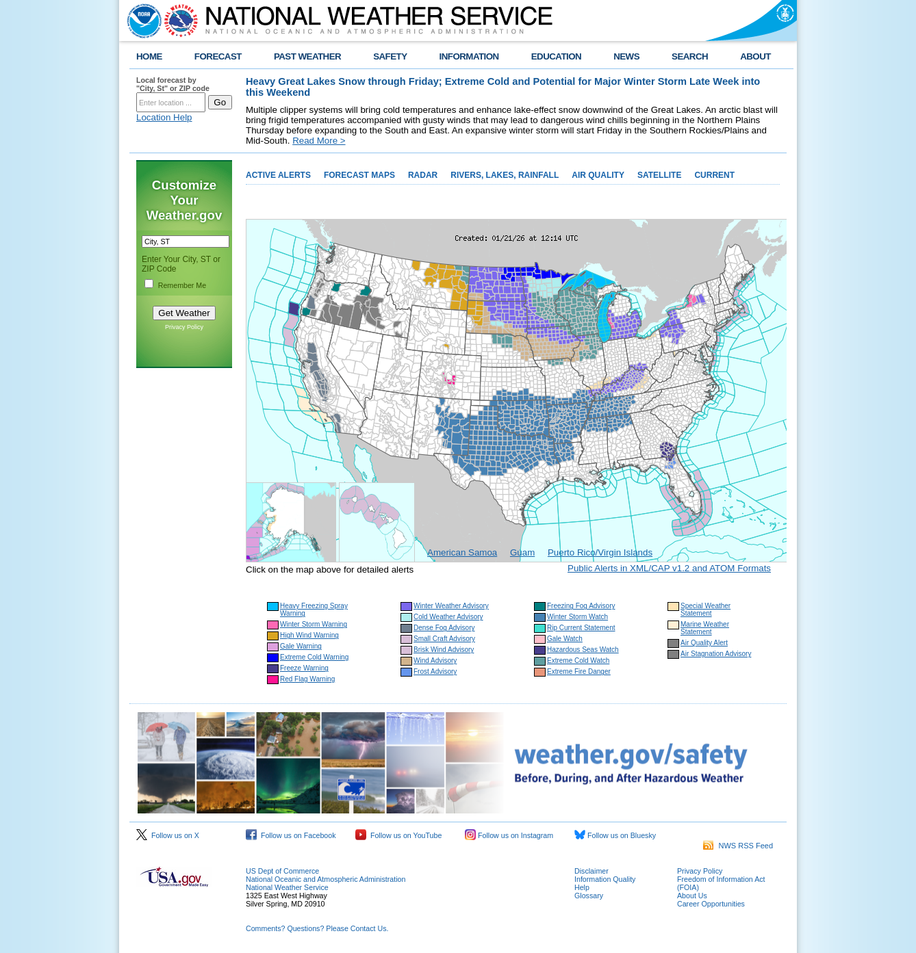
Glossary (588, 895)
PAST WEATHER (307, 56)
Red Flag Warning (307, 679)
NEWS (626, 56)
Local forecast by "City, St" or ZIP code (172, 84)
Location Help (164, 117)
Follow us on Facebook (291, 835)
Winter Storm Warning (313, 624)
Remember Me (182, 285)
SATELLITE (659, 175)
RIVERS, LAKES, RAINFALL (504, 175)
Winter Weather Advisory (451, 606)
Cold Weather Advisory (448, 617)
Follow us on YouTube (398, 835)
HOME (149, 56)
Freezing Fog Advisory (581, 606)
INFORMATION (469, 56)
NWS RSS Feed (738, 845)
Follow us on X (167, 835)
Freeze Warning (304, 668)
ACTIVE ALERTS (278, 175)
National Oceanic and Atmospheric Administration (325, 879)
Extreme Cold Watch (578, 660)
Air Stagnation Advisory (715, 653)
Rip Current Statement (581, 627)
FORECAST (218, 56)
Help (581, 887)
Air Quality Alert (704, 643)
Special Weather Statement (705, 609)
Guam (522, 552)
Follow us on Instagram (509, 835)
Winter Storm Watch (577, 617)
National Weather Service (287, 887)
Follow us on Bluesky (615, 835)
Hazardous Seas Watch (583, 649)
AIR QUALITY (598, 175)
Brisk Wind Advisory (444, 649)
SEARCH (690, 56)
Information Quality (604, 879)
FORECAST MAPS (359, 175)
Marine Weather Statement (704, 628)
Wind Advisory (435, 660)
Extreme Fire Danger (579, 671)
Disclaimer (591, 871)
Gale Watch (565, 638)
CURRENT (714, 175)
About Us (692, 895)
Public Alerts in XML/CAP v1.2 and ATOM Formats (669, 568)
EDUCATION (556, 56)
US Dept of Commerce (282, 871)
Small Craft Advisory (444, 638)
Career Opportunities (711, 904)
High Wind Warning (309, 635)
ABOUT (755, 56)
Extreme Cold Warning (314, 657)
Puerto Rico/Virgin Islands (600, 552)
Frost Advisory (435, 671)
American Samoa (462, 552)
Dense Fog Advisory (444, 627)
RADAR (422, 175)
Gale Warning (301, 646)
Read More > (318, 140)
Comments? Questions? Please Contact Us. (317, 928)
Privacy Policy (184, 327)
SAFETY (390, 56)
